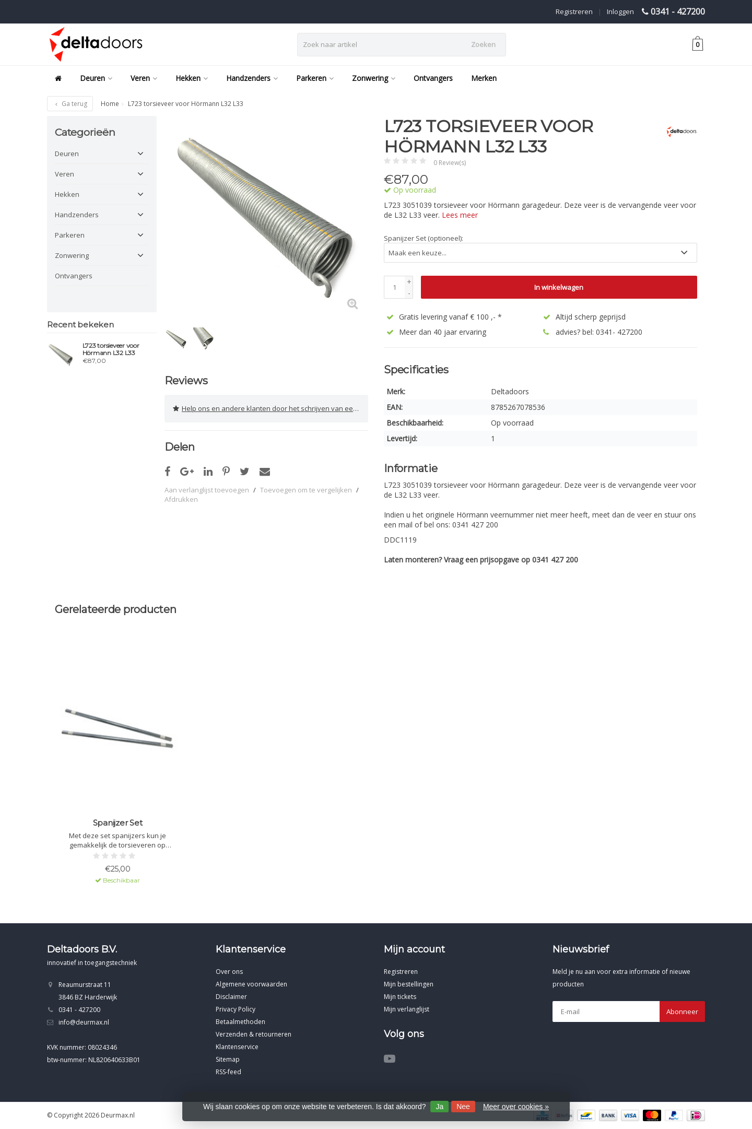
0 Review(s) (449, 162)
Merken (484, 78)
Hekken (191, 78)
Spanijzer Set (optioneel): (423, 238)
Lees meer (460, 215)
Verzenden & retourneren (253, 1034)
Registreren (574, 11)
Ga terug (70, 103)
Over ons (229, 971)
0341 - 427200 (678, 11)
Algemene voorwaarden (251, 984)
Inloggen (620, 11)
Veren (144, 78)
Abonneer (682, 1011)
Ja (439, 1106)
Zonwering (373, 78)
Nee (463, 1106)
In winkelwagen (558, 287)
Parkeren (315, 78)
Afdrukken (181, 499)
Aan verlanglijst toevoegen (206, 490)
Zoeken (483, 44)
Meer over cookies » (516, 1106)
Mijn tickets (400, 996)
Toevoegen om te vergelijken (306, 490)
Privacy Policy (235, 1009)
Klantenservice (237, 1046)
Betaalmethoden (240, 1021)
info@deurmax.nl (83, 1022)
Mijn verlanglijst (406, 1009)
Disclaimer (231, 996)
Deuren (96, 78)
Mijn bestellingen (408, 984)
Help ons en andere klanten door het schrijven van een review (270, 408)
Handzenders (252, 78)
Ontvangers (433, 78)
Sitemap (228, 1059)
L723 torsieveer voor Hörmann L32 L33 (111, 349)
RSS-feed (228, 1071)
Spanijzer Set (118, 823)
